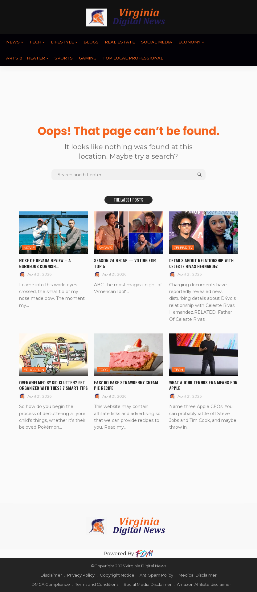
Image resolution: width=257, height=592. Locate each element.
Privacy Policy (81, 575)
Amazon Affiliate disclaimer (204, 584)
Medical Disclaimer (197, 575)
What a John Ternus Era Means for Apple (203, 385)
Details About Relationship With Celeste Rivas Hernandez (201, 263)
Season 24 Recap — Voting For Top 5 (125, 263)
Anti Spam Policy (156, 575)
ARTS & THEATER (25, 57)
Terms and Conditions (96, 584)
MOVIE (29, 248)
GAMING (87, 57)
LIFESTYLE (62, 41)
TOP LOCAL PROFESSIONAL (133, 57)
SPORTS (64, 57)
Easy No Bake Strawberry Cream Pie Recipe (126, 385)
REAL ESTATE (120, 41)
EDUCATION (34, 370)
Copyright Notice (117, 575)
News (13, 41)
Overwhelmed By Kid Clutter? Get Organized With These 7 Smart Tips (53, 385)
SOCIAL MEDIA (156, 41)
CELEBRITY (183, 248)
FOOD (103, 370)
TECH (35, 41)
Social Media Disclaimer (148, 584)
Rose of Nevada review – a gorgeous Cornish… (45, 263)
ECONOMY (189, 41)
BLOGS (91, 41)
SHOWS (105, 248)
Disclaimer (51, 575)
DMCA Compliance (50, 584)
